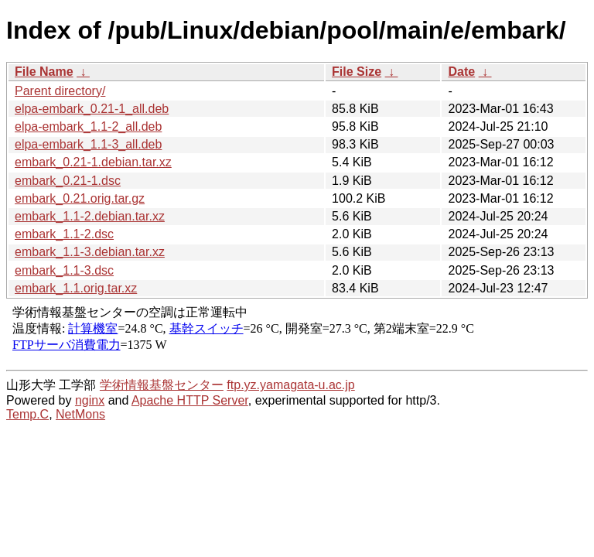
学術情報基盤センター (162, 384)
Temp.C (27, 414)
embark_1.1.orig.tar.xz (76, 288)
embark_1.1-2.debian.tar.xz (90, 216)
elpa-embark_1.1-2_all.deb (88, 126)
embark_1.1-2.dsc (64, 234)
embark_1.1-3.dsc (64, 270)
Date (461, 71)
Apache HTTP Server (189, 400)
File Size (356, 71)
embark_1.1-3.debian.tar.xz (90, 251)
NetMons (80, 414)
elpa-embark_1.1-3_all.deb (88, 144)
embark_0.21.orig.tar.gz (80, 198)
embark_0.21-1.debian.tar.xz (93, 162)
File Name (44, 71)
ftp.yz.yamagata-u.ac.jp (290, 384)
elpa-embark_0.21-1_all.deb (92, 108)
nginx (89, 400)
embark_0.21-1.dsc (68, 180)
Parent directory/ (60, 90)
